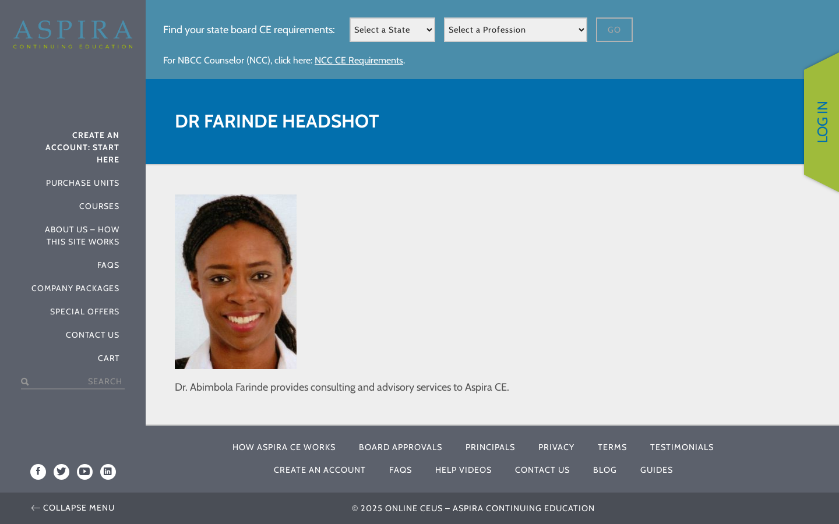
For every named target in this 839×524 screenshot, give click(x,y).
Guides (656, 470)
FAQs (108, 265)
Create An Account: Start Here (82, 147)
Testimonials (682, 447)
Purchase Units (82, 183)
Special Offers (84, 311)
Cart (108, 358)
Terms (612, 447)
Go (614, 29)
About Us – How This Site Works (82, 235)
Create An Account (320, 470)
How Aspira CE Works (284, 447)
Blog (605, 470)
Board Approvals (400, 447)
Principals (490, 447)
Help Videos (463, 470)
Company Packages (75, 288)
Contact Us (92, 335)
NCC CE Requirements (359, 60)
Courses (99, 206)
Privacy (556, 447)
